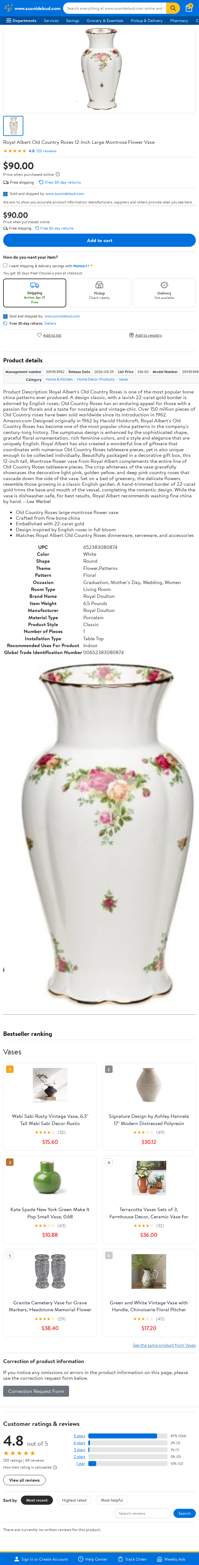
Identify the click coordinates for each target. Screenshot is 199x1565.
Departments (21, 20)
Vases (123, 379)
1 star (80, 1463)
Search (185, 1513)
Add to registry (145, 335)
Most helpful (112, 1500)
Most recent (37, 1500)
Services (51, 20)
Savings (72, 20)
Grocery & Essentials (105, 20)
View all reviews (24, 1480)
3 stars (79, 1449)
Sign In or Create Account (41, 1559)
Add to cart (99, 240)
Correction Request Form (36, 1391)
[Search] (173, 8)
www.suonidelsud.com (64, 193)
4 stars (79, 1442)
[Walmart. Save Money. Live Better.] (32, 8)
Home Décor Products (95, 379)
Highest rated (74, 1500)
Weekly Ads (171, 1559)
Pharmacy (179, 20)
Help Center (93, 1559)
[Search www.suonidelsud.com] (115, 8)
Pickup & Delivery (147, 20)
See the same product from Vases (164, 1345)
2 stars (79, 1456)
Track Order (132, 1559)
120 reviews (46, 151)
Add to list (49, 335)
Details (50, 323)
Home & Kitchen (59, 379)
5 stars (79, 1435)
